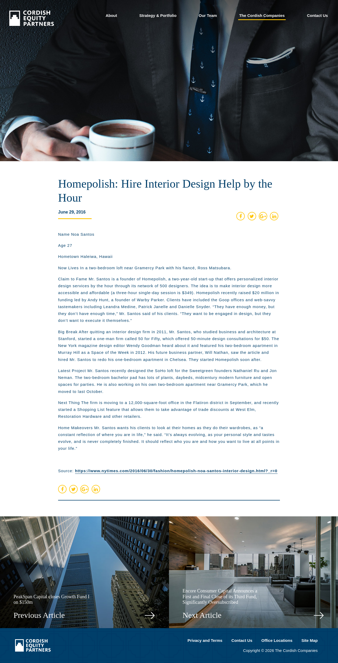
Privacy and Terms (204, 640)
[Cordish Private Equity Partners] (31, 24)
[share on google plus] (264, 216)
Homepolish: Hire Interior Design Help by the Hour (165, 190)
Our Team (208, 15)
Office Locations (277, 640)
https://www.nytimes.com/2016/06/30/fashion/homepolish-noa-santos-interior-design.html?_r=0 (176, 471)
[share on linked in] (275, 216)
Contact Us (317, 15)
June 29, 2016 (72, 212)
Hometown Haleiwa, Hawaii (85, 256)
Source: (168, 471)
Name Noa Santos (76, 234)
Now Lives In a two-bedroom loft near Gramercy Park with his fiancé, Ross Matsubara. (145, 268)
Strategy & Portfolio (157, 15)
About (111, 15)
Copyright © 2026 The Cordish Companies (280, 650)
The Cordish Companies (262, 15)
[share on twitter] (253, 216)
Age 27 (65, 245)
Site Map (309, 640)
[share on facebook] (240, 216)
